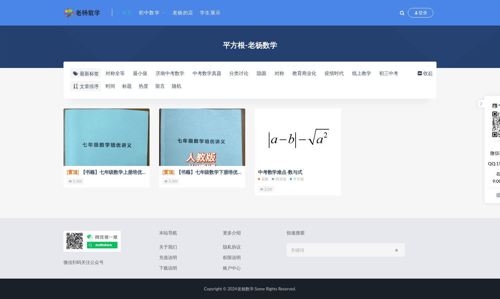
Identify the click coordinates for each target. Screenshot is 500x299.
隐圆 (261, 73)
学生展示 (210, 12)
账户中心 (232, 268)
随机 (176, 86)
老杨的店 (183, 12)
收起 (424, 73)
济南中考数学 (170, 73)
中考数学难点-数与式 (280, 172)
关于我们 (168, 247)
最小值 (140, 73)
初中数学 (149, 12)
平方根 (297, 179)
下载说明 (168, 268)
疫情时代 (334, 73)
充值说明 (168, 257)
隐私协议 (232, 247)
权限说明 (232, 257)
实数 (263, 179)
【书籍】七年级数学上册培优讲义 (109, 172)
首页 (127, 12)
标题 (127, 86)
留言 (160, 86)
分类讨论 (238, 73)
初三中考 (388, 73)
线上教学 (361, 73)
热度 (143, 86)
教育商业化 (304, 73)
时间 (110, 86)
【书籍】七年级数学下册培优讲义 (204, 172)
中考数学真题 (207, 73)
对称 (279, 73)
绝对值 (279, 179)
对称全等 (115, 73)
